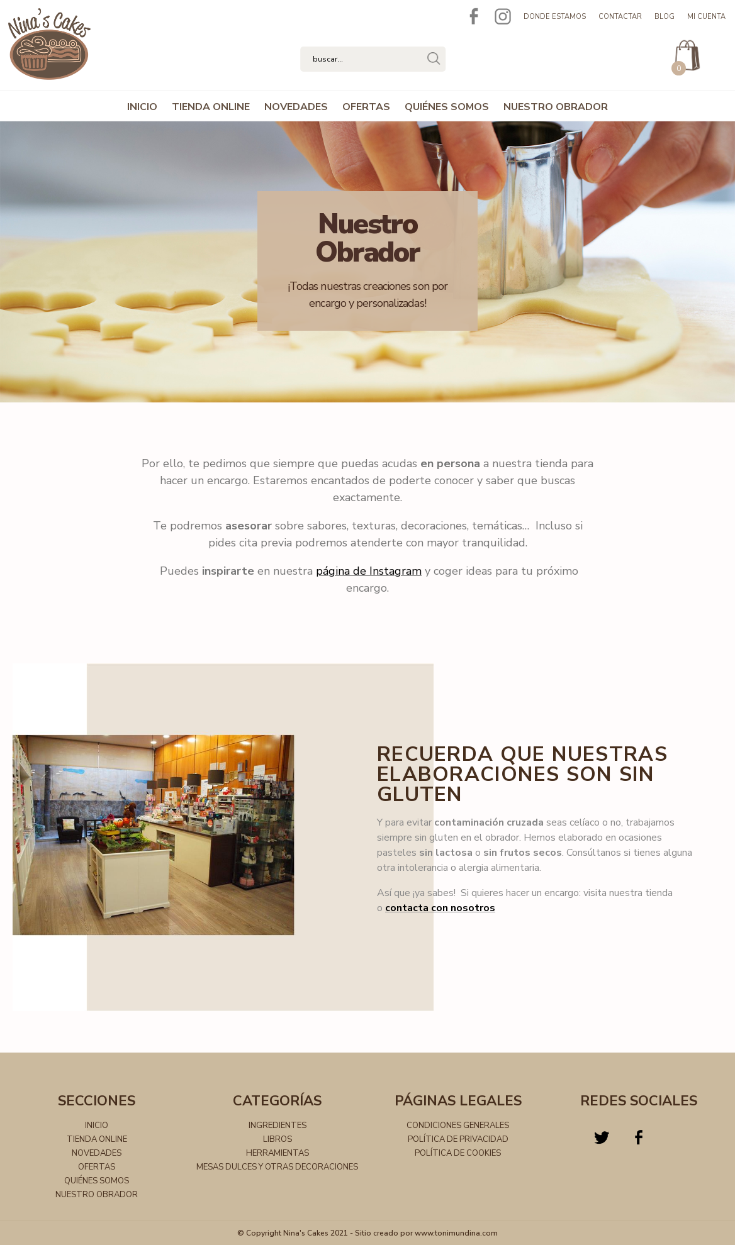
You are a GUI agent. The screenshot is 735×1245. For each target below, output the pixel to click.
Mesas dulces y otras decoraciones (277, 1167)
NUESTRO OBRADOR (555, 107)
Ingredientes (277, 1125)
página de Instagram (369, 570)
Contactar (620, 16)
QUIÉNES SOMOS (447, 107)
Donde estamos (555, 16)
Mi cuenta (706, 16)
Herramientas (277, 1153)
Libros (277, 1139)
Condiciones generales (458, 1125)
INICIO (142, 107)
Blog (664, 16)
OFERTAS (366, 107)
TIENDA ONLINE (211, 107)
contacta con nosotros (440, 908)
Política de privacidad (458, 1139)
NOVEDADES (296, 107)
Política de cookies (458, 1153)
